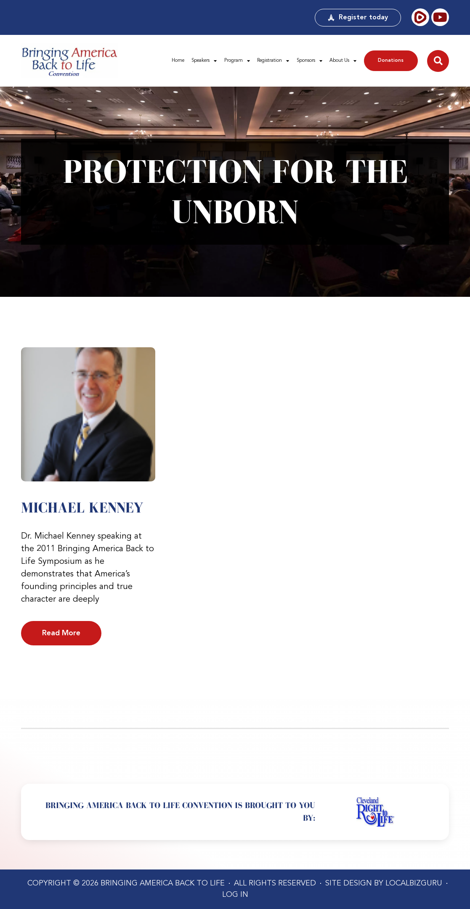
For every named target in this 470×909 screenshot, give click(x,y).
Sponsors (309, 60)
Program (237, 60)
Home (178, 60)
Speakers (204, 60)
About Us (342, 60)
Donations (391, 60)
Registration (273, 60)
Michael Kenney (82, 507)
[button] (438, 61)
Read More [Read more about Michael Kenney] (61, 633)
